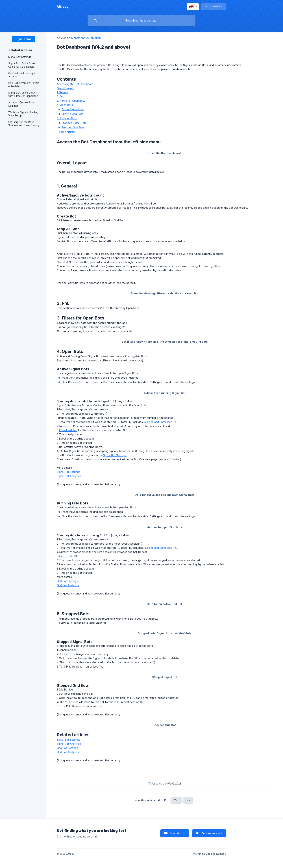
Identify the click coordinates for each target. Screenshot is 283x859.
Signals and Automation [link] (86, 37)
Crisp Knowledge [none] (216, 853)
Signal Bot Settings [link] (19, 57)
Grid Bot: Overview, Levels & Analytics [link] (23, 85)
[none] (63, 6)
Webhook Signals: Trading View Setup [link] (23, 114)
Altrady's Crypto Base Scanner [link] (21, 104)
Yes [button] (176, 800)
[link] (21, 39)
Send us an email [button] (212, 833)
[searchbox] (141, 20)
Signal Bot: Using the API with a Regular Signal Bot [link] (23, 94)
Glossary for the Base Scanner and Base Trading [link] (23, 124)
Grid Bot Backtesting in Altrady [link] (22, 75)
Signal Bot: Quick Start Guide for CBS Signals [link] (21, 65)
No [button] (188, 800)
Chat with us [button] (177, 833)
